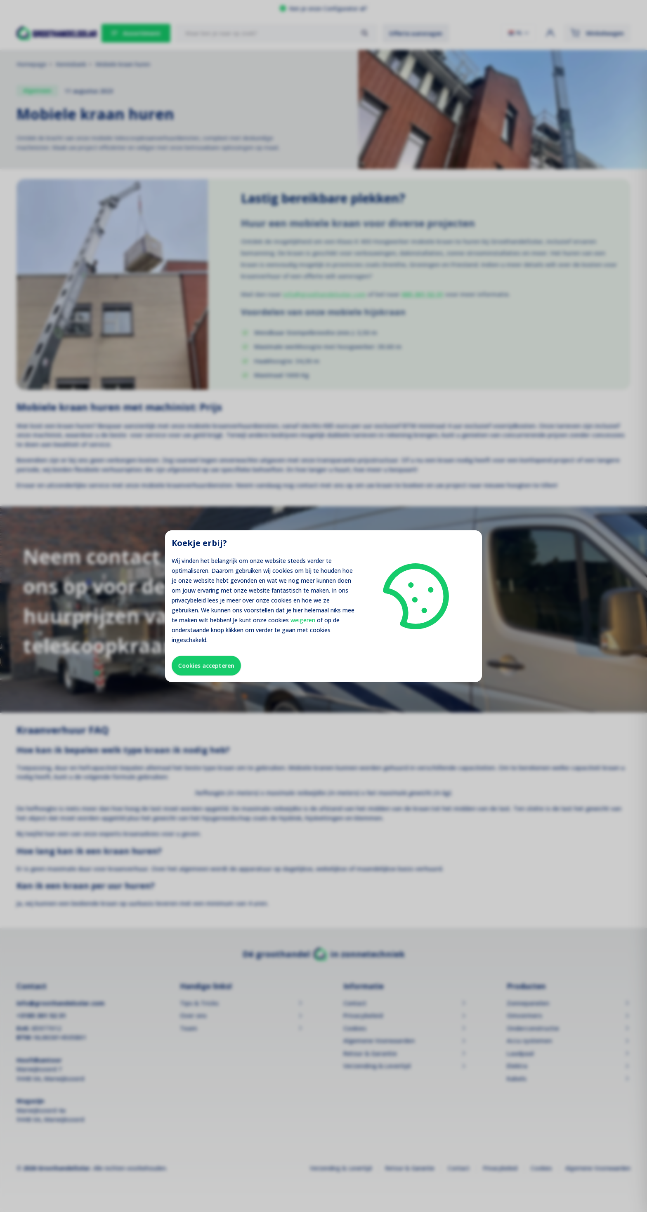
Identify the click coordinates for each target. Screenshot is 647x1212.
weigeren (302, 620)
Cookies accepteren (206, 665)
